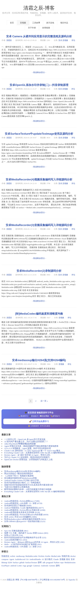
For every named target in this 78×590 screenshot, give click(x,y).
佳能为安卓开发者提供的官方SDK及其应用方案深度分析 (28, 485)
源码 (58, 566)
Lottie (19, 566)
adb (43, 562)
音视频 (23, 23)
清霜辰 (9, 40)
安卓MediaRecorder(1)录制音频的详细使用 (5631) (25, 519)
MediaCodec (56, 556)
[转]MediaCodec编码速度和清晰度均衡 (39, 313)
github (21, 562)
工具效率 (36, 23)
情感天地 (66, 556)
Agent (11, 559)
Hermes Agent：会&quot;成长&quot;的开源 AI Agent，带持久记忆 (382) (34, 542)
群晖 (40, 562)
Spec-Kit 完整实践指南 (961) (16, 531)
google (29, 566)
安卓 (60, 40)
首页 (12, 23)
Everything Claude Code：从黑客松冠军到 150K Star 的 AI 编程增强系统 (34, 453)
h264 (10, 562)
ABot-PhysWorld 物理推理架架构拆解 (20, 444)
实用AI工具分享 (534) (13, 535)
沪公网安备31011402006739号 (52, 580)
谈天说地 (50, 23)
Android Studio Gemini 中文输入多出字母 (21, 480)
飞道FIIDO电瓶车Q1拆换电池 (17, 487)
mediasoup (20, 556)
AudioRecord (20, 559)
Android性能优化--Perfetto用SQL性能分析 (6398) (24, 510)
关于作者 (32, 28)
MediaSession (69, 562)
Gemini (52, 566)
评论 (73, 40)
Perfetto (41, 556)
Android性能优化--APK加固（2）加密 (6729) (23, 503)
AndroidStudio (35, 559)
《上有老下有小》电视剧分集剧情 (19, 476)
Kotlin (47, 556)
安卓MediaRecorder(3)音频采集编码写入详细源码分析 (39, 225)
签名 (68, 559)
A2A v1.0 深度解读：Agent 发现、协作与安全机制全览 (27, 448)
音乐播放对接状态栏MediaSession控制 (20, 478)
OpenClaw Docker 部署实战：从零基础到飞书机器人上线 (28, 459)
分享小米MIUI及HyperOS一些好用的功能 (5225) (24, 521)
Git (27, 559)
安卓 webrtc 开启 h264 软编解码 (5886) (20, 517)
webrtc (12, 556)
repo (62, 562)
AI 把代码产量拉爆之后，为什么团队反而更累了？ (26, 441)
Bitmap (4, 562)
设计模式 (48, 559)
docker (73, 556)
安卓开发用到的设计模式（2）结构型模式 (22, 482)
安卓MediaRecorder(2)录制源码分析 (39, 270)
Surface (16, 562)
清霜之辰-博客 (39, 8)
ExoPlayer (6, 566)
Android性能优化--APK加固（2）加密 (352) (22, 546)
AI (43, 559)
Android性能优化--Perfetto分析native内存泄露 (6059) (26, 514)
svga (24, 566)
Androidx (44, 566)
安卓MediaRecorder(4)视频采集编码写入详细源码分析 (39, 179)
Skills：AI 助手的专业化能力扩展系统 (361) (22, 544)
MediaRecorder (31, 556)
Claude (56, 559)
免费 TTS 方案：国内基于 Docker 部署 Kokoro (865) (26, 533)
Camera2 (36, 566)
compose (5, 559)
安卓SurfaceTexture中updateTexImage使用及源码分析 (39, 133)
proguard (49, 562)
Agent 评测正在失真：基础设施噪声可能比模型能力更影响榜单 (31, 446)
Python (56, 562)
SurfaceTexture (31, 562)
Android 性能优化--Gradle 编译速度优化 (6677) (24, 508)
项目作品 (64, 23)
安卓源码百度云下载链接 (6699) (17, 505)
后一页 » (44, 401)
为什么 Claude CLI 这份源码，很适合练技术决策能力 (27, 457)
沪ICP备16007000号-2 (29, 580)
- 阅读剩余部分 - (39, 72)
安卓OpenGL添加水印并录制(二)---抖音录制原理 (39, 85)
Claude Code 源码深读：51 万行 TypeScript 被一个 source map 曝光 (32, 450)
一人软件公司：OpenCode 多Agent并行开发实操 (24, 439)
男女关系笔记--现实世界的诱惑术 (18, 473)
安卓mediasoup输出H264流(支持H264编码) (39, 360)
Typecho (71, 580)
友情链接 (46, 28)
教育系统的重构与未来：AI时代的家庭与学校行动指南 (27, 489)
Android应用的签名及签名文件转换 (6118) (22, 512)
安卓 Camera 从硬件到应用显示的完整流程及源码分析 (39, 36)
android (13, 566)
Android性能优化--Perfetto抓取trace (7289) (21, 501)
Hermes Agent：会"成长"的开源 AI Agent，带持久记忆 (27, 455)
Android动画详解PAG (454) (15, 540)
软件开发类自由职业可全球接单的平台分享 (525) (25, 537)
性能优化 (5, 556)
